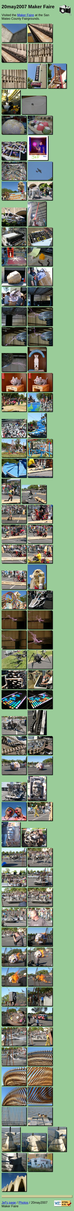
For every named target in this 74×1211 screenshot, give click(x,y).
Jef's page (9, 1202)
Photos (23, 1202)
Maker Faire (25, 15)
